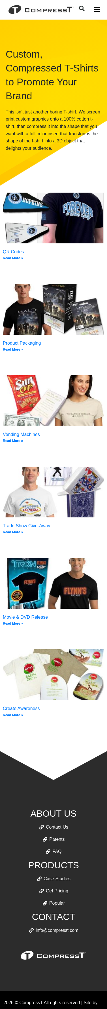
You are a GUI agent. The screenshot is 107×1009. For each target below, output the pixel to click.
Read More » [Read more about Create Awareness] (13, 715)
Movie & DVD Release (25, 617)
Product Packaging (22, 343)
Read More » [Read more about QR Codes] (13, 258)
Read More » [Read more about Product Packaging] (13, 349)
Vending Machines (21, 434)
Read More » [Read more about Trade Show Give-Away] (13, 532)
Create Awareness (21, 708)
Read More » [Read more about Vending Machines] (13, 441)
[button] (97, 9)
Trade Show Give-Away (26, 525)
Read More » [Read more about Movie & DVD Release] (13, 623)
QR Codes (13, 251)
